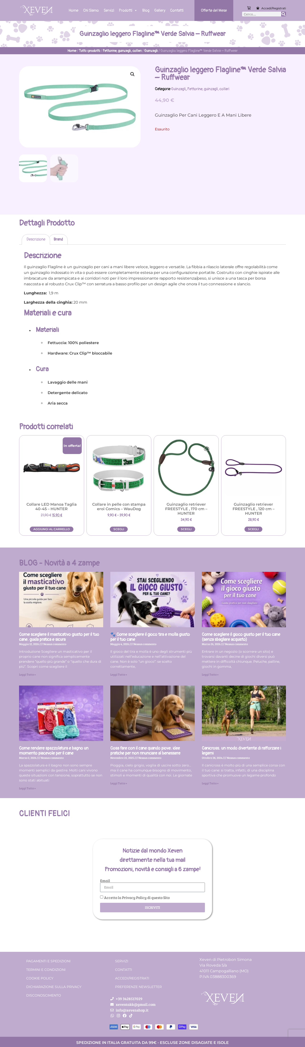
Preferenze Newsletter (138, 986)
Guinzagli (151, 51)
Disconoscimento (43, 995)
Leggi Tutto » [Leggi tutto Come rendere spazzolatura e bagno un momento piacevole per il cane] (27, 788)
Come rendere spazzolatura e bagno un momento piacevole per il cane (53, 750)
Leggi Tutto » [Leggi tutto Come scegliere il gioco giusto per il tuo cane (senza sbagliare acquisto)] (210, 674)
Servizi (109, 10)
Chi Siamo (91, 10)
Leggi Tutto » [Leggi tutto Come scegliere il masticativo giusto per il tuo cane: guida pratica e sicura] (27, 674)
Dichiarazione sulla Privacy (53, 986)
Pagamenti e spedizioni (48, 961)
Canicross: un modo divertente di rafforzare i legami (241, 750)
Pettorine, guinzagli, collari (122, 51)
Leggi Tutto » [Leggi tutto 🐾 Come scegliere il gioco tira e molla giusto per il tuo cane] (118, 674)
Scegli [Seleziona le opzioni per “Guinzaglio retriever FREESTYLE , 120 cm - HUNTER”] (253, 529)
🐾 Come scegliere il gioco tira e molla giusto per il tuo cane (150, 637)
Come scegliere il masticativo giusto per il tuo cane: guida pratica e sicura (59, 637)
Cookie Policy (39, 978)
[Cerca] (283, 14)
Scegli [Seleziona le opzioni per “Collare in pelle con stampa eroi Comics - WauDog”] (118, 529)
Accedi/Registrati (273, 8)
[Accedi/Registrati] (257, 8)
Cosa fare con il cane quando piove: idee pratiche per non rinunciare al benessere (145, 750)
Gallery (159, 10)
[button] (132, 74)
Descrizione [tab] (35, 239)
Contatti (176, 10)
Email (105, 880)
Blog (145, 10)
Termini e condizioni (46, 969)
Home (73, 10)
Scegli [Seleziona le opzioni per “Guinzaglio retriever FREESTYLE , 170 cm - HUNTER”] (186, 529)
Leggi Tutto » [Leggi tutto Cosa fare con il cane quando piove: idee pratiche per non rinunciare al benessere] (118, 783)
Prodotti (128, 10)
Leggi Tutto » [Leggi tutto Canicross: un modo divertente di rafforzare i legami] (210, 783)
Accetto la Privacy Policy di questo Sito (137, 896)
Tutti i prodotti (89, 51)
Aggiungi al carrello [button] (51, 529)
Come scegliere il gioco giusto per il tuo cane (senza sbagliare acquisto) (241, 637)
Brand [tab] (58, 239)
